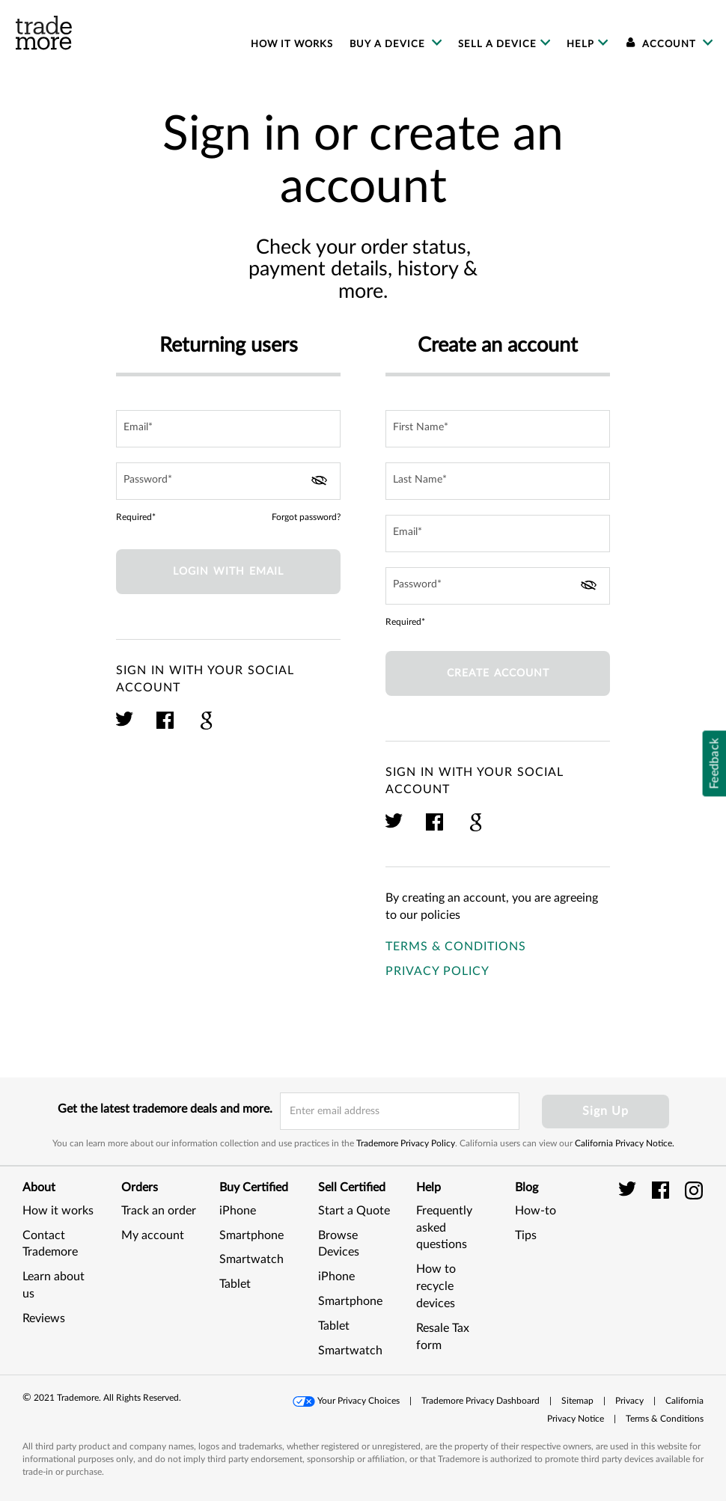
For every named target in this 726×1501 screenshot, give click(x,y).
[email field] (228, 428)
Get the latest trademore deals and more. (165, 1109)
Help (580, 44)
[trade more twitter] (630, 1190)
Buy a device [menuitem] (389, 44)
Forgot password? (306, 517)
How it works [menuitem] (292, 44)
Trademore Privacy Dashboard (480, 1400)
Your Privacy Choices (358, 1400)
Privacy (629, 1400)
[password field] (228, 481)
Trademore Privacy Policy (405, 1143)
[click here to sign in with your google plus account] (206, 727)
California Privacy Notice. (624, 1143)
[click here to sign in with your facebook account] (165, 727)
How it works (58, 1211)
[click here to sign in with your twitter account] (125, 727)
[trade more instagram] (694, 1190)
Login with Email (228, 571)
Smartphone (251, 1235)
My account (152, 1235)
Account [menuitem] (661, 44)
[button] (347, 1400)
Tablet (235, 1284)
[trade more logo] (44, 33)
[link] (677, 1251)
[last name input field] (497, 481)
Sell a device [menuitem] (497, 44)
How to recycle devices (436, 1286)
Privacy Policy (437, 971)
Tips (526, 1235)
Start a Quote (354, 1211)
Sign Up (605, 1111)
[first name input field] (497, 428)
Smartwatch (251, 1259)
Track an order (158, 1211)
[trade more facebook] (663, 1190)
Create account (498, 673)
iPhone (237, 1211)
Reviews (43, 1318)
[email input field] (399, 1111)
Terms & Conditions (455, 947)
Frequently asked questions (444, 1228)
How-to (535, 1211)
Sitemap (577, 1400)
